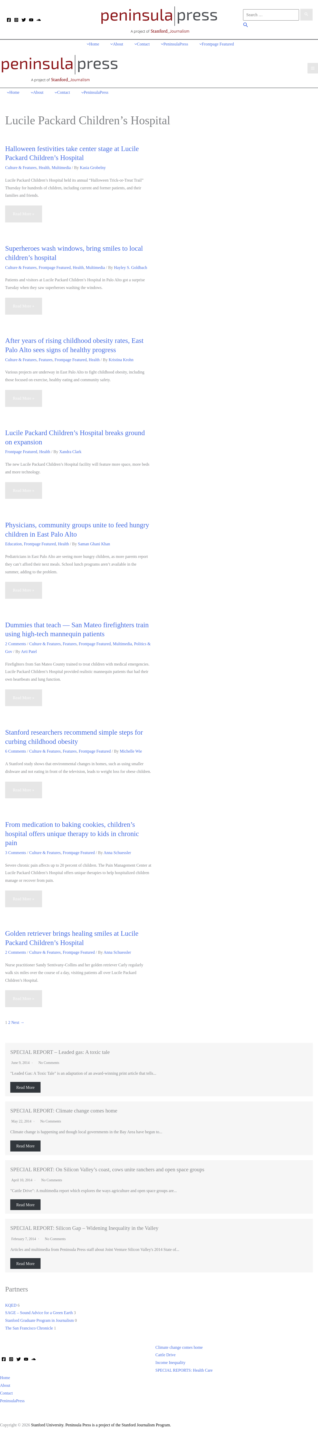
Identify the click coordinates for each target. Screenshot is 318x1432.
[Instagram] (16, 20)
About (5, 1383)
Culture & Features (21, 165)
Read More (25, 1085)
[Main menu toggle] (312, 67)
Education (13, 542)
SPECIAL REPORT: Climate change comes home (63, 1108)
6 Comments (15, 749)
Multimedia (61, 165)
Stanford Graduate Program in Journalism (39, 1318)
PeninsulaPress (12, 1398)
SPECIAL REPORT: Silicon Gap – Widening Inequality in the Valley (84, 1226)
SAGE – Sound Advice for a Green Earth (39, 1310)
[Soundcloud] (38, 20)
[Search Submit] (306, 14)
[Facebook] (9, 20)
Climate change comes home (179, 1345)
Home (5, 1375)
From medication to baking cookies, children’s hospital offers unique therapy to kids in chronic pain (72, 832)
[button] (245, 26)
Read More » (23, 214)
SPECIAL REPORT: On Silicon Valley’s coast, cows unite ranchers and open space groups (107, 1167)
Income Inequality (171, 1360)
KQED (10, 1303)
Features (46, 357)
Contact (6, 1391)
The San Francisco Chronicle (29, 1326)
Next (17, 1020)
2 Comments (15, 642)
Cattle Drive (166, 1353)
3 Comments (15, 850)
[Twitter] (24, 20)
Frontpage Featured (55, 265)
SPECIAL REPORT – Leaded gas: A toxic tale (60, 1050)
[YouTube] (31, 20)
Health (44, 165)
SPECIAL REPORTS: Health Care (184, 1368)
